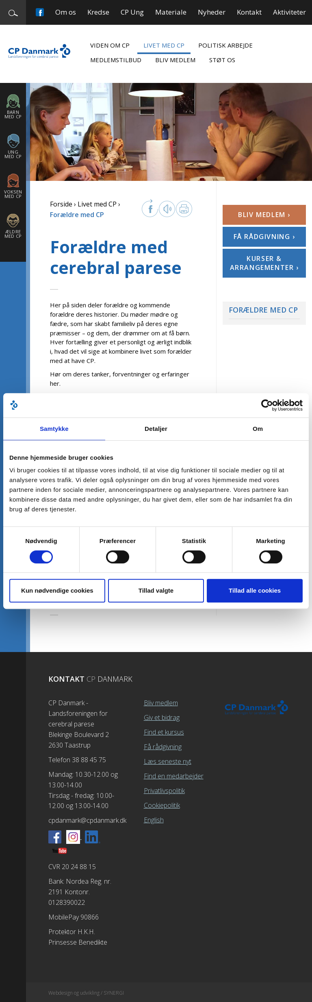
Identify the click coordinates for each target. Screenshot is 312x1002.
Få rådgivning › (264, 236)
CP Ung (132, 12)
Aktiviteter (289, 12)
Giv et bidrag (162, 717)
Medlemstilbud (115, 60)
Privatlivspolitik (164, 790)
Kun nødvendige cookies (57, 590)
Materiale (170, 12)
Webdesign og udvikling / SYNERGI (86, 992)
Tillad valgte (156, 590)
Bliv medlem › (264, 214)
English (154, 819)
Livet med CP (163, 45)
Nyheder (211, 12)
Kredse (98, 12)
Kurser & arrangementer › (264, 263)
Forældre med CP (263, 310)
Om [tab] (258, 428)
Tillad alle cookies (255, 590)
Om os (65, 12)
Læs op (167, 209)
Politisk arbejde (225, 45)
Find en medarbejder (174, 776)
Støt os (222, 60)
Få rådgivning (163, 746)
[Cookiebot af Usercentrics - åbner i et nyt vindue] (267, 405)
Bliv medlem (175, 60)
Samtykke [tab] (54, 428)
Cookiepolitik (162, 805)
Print (184, 209)
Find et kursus (164, 732)
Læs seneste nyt (167, 761)
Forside (61, 204)
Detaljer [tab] (156, 428)
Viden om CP (110, 45)
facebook (150, 208)
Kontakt (249, 12)
